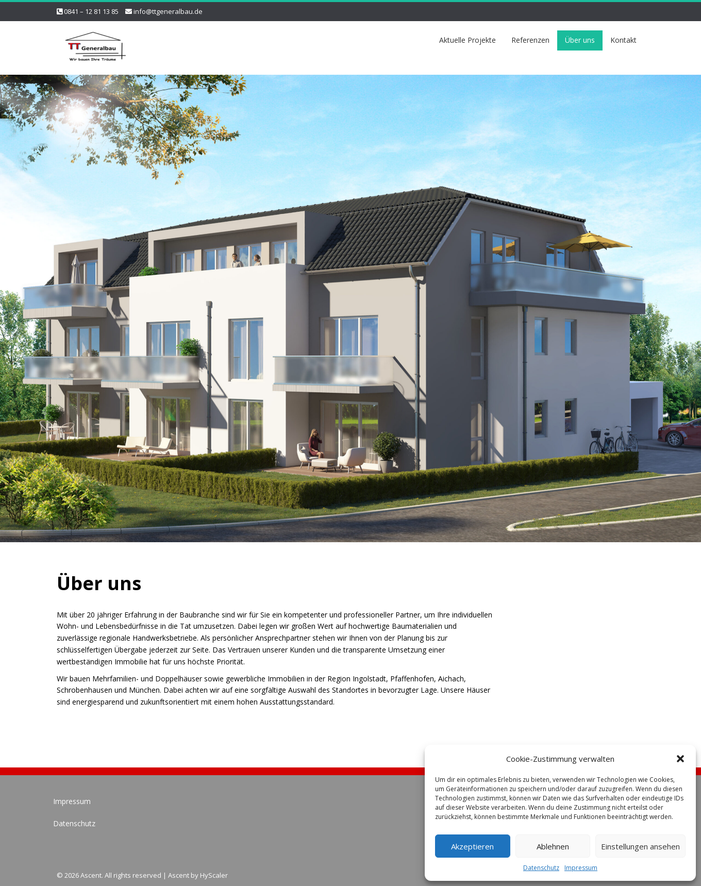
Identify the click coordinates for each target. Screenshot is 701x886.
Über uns (580, 40)
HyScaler (214, 875)
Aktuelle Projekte (467, 40)
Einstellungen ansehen (640, 846)
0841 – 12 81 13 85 (91, 11)
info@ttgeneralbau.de (168, 11)
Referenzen (530, 40)
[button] (680, 759)
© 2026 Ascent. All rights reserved (109, 875)
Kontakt (623, 40)
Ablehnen (553, 846)
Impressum (580, 867)
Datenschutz (541, 867)
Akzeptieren (472, 846)
